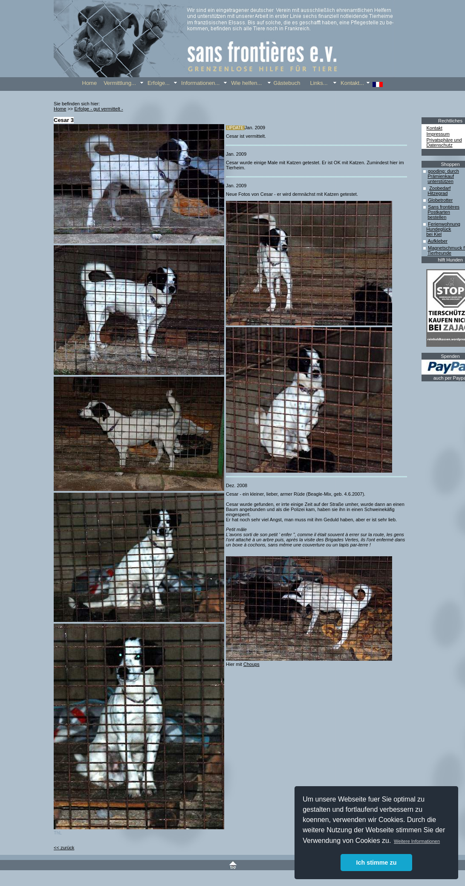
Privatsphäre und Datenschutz (444, 142)
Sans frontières (443, 206)
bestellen (436, 217)
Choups (251, 664)
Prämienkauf (440, 176)
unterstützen (440, 181)
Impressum (438, 134)
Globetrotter (440, 200)
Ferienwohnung (444, 224)
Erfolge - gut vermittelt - (98, 108)
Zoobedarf (440, 188)
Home (60, 108)
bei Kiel (434, 234)
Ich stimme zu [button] (376, 862)
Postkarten (438, 212)
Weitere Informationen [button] (417, 841)
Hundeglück (438, 229)
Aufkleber (437, 241)
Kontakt (434, 128)
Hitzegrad (437, 193)
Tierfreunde (439, 253)
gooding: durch (443, 171)
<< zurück (64, 847)
